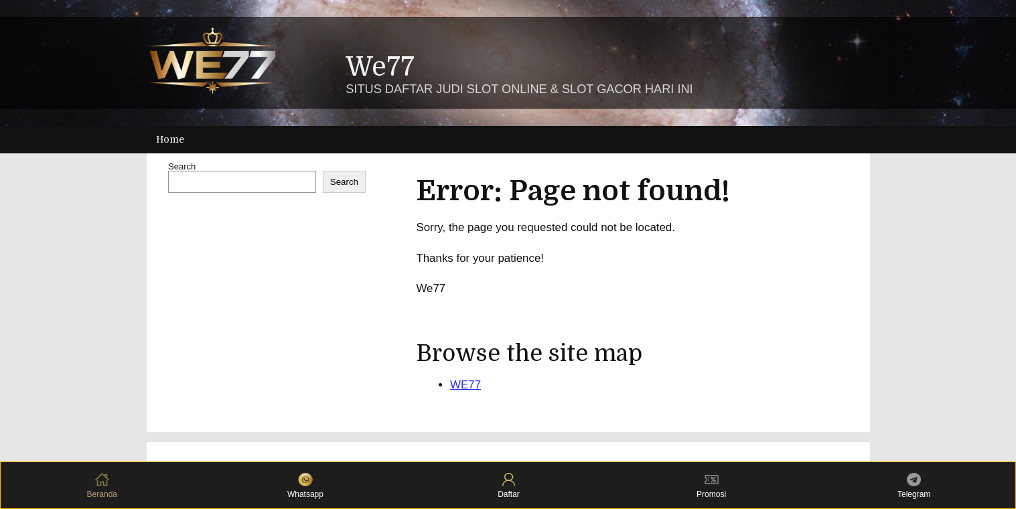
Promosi (711, 486)
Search (182, 166)
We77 (380, 67)
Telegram (913, 486)
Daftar (509, 486)
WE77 (465, 384)
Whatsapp (305, 486)
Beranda (102, 486)
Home (170, 139)
